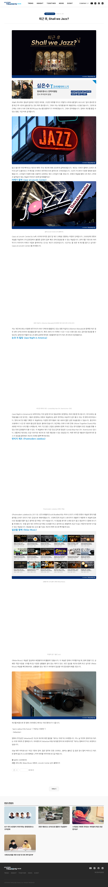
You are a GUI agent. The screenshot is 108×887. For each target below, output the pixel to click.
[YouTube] (91, 3)
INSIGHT (40, 3)
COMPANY (83, 3)
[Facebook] (99, 3)
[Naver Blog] (102, 3)
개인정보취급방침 (99, 872)
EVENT (70, 3)
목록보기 (54, 789)
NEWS (61, 3)
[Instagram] (95, 3)
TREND (30, 3)
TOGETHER (51, 3)
